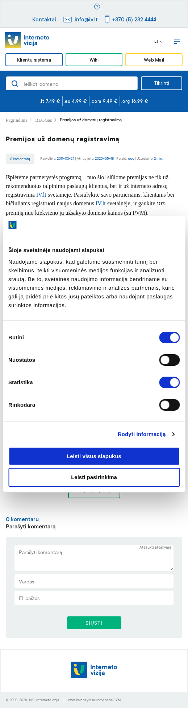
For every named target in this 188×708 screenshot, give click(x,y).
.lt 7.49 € (50, 101)
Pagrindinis (16, 120)
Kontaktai (44, 20)
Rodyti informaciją (142, 434)
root (131, 159)
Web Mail (154, 60)
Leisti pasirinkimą (94, 477)
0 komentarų (20, 159)
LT (159, 42)
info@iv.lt (86, 20)
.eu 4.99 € (75, 101)
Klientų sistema (34, 60)
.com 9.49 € (104, 101)
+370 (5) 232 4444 (134, 20)
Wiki (94, 60)
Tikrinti (161, 84)
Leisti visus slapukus (94, 456)
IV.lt (41, 195)
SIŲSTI (94, 624)
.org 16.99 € (135, 101)
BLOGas (43, 120)
